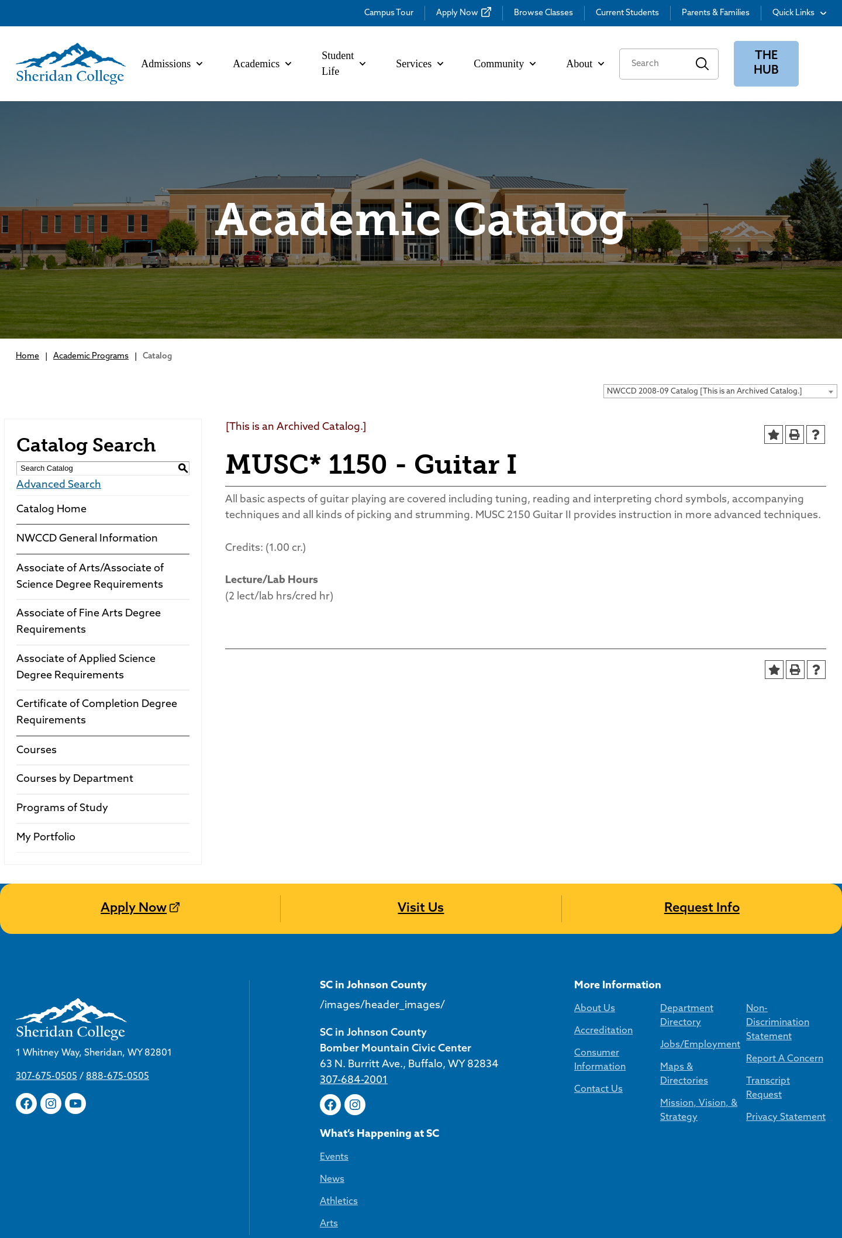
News (729, 1077)
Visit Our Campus (573, 960)
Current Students (627, 13)
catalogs (187, 1230)
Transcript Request (583, 1103)
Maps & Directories (472, 1089)
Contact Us (344, 1111)
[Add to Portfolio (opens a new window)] (773, 434)
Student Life (343, 63)
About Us (340, 1044)
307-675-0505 (46, 996)
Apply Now (457, 13)
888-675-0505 (117, 996)
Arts (726, 1122)
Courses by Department (74, 779)
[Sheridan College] (71, 63)
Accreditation (349, 1066)
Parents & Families (716, 13)
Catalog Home (51, 509)
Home (27, 356)
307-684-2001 (46, 1121)
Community (505, 64)
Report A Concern (580, 1080)
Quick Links (799, 13)
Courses (36, 750)
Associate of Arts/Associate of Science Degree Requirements (90, 577)
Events (731, 1055)
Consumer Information (369, 1089)
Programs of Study (62, 808)
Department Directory (479, 1044)
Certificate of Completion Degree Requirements (96, 712)
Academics (262, 64)
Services (419, 64)
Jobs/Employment (471, 1066)
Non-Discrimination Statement (584, 1051)
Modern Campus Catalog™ (610, 1230)
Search (702, 64)
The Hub (766, 63)
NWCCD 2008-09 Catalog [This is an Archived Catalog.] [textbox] (704, 391)
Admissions (171, 64)
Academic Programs (91, 356)
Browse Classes (543, 13)
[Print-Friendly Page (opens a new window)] (794, 434)
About (585, 64)
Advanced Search (58, 485)
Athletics (736, 1100)
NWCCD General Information (87, 538)
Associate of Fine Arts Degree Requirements (88, 622)
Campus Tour (388, 13)
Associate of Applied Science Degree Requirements (86, 667)
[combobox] (720, 391)
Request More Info (742, 960)
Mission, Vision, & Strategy (469, 1118)
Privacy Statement (582, 1125)
